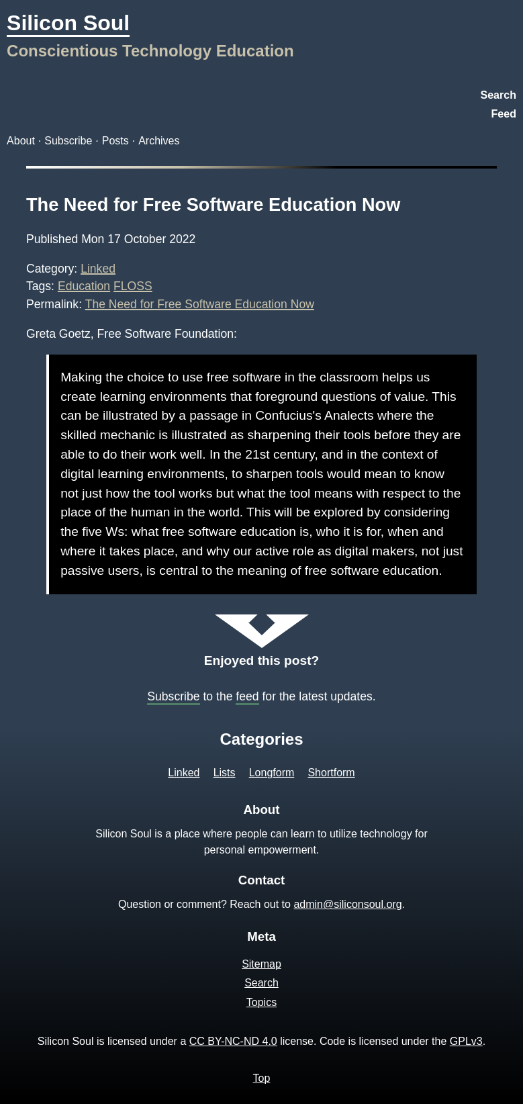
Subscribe (68, 140)
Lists (224, 772)
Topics (261, 1002)
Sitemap (261, 964)
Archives (158, 140)
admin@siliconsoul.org (347, 904)
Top (262, 1078)
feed (247, 696)
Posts (115, 140)
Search (498, 95)
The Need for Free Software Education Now (213, 204)
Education (84, 286)
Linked (98, 268)
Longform (272, 772)
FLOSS (132, 286)
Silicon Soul (68, 23)
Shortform (330, 772)
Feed (503, 114)
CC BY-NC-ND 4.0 (233, 1041)
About (21, 140)
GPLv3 (466, 1041)
